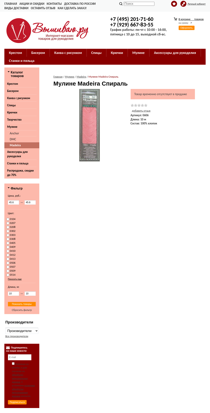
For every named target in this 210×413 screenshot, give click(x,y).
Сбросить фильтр (22, 310)
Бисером (12, 91)
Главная (10, 4)
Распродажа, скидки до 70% (20, 173)
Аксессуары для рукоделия (17, 154)
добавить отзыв (141, 110)
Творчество (14, 119)
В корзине (191, 19)
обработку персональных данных (20, 378)
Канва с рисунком (18, 98)
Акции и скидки (31, 4)
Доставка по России (80, 4)
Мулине (12, 127)
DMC (13, 139)
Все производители (16, 336)
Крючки (12, 112)
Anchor (14, 133)
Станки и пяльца (17, 163)
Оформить (186, 27)
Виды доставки (16, 8)
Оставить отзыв (43, 8)
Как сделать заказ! (72, 8)
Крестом (12, 84)
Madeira (15, 145)
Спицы (11, 105)
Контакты (54, 4)
